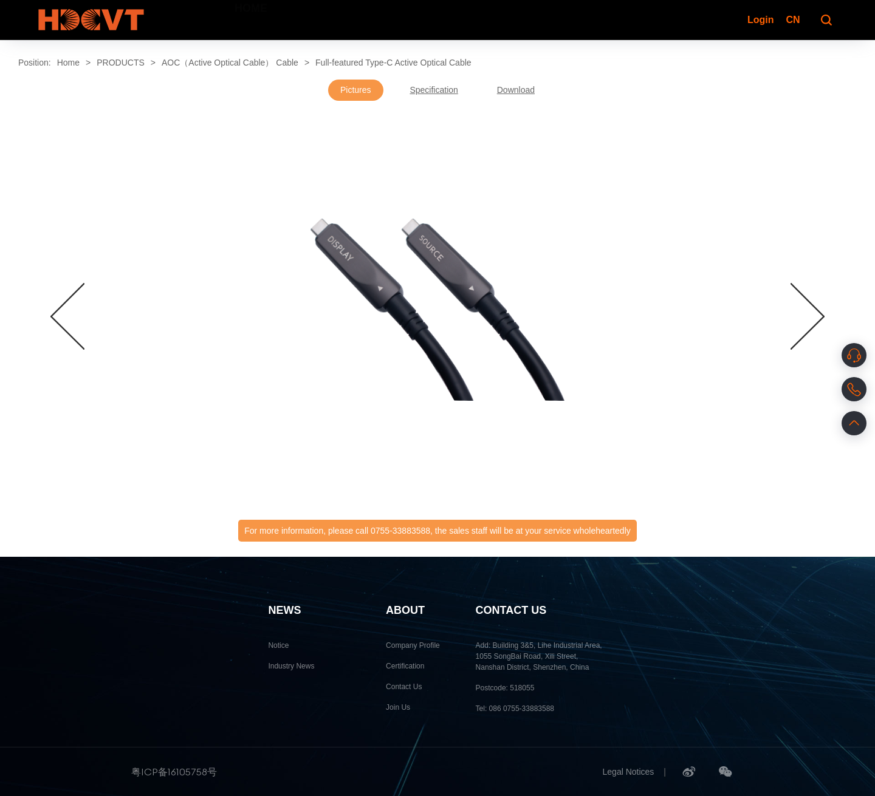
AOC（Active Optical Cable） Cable (230, 62)
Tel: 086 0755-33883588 (515, 708)
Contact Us (404, 686)
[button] (67, 316)
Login (759, 20)
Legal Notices (628, 772)
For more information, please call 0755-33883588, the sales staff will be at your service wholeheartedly (437, 531)
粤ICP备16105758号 (174, 772)
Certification (405, 666)
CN (793, 20)
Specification (434, 90)
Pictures (355, 90)
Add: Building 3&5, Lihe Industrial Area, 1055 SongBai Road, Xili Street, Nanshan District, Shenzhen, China (539, 656)
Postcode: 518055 (505, 688)
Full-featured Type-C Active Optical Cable (393, 62)
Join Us (398, 707)
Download (516, 90)
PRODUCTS (121, 62)
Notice (278, 645)
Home (68, 62)
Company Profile (413, 645)
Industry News (291, 666)
